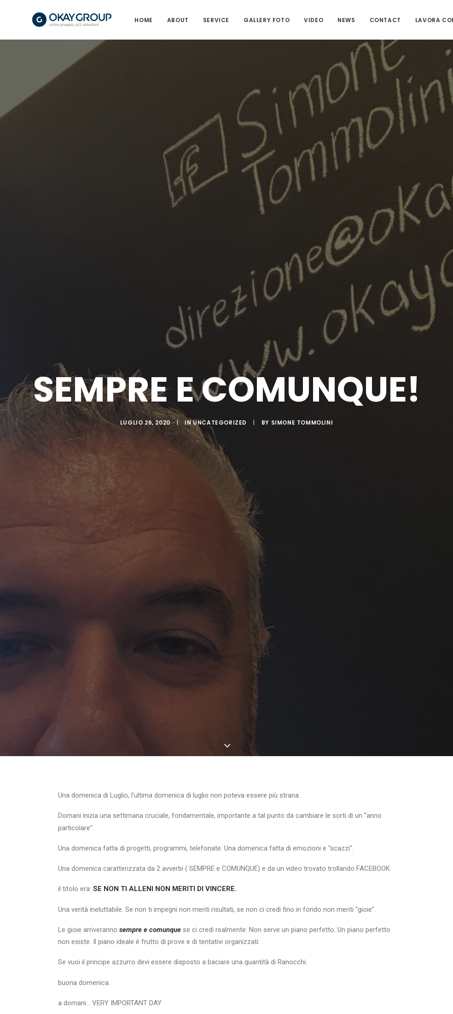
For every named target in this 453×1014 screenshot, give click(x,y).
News (355, 22)
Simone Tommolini (302, 427)
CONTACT (394, 22)
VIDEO (322, 22)
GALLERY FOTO (275, 22)
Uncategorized (220, 427)
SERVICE (225, 22)
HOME (153, 22)
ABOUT (186, 22)
